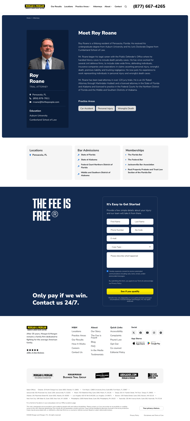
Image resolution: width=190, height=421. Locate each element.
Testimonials (97, 354)
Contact (118, 6)
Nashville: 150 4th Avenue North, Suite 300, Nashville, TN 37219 (140, 399)
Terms (140, 281)
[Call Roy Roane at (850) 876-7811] (41, 98)
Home (29, 18)
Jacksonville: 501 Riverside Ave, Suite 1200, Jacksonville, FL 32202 (48, 393)
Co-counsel (115, 348)
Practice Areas (83, 6)
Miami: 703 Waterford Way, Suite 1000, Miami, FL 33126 (92, 393)
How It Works (79, 344)
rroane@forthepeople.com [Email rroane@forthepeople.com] (46, 102)
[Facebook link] (140, 332)
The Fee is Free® (96, 336)
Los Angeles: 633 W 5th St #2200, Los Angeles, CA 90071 (92, 396)
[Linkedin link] (160, 332)
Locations (68, 6)
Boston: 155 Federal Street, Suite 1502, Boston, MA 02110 (134, 396)
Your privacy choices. (151, 408)
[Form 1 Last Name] (142, 222)
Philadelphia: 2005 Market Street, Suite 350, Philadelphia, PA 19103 (93, 399)
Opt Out (114, 344)
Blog (93, 342)
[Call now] (149, 6)
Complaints (115, 335)
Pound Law (116, 340)
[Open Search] (125, 6)
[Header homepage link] (35, 6)
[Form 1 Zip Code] (142, 230)
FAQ (93, 346)
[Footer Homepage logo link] (45, 328)
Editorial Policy (117, 352)
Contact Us (77, 352)
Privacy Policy (116, 283)
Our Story (96, 331)
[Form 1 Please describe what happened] (130, 260)
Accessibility (116, 331)
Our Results (56, 6)
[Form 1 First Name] (118, 222)
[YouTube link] (147, 332)
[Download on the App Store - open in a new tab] (139, 343)
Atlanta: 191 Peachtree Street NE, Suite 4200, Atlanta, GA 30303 (48, 396)
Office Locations (66, 403)
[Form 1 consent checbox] (107, 271)
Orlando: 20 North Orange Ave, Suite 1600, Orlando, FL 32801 (58, 390)
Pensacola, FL (39, 94)
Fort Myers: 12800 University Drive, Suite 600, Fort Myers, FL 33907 (105, 390)
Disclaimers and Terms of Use (153, 415)
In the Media (97, 350)
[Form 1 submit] (130, 291)
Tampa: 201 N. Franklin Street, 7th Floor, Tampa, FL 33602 (134, 393)
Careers (75, 348)
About (108, 6)
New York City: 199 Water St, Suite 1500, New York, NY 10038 (47, 399)
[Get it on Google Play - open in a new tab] (154, 343)
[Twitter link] (134, 332)
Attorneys (97, 6)
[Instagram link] (154, 332)
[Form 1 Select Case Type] (130, 247)
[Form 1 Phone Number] (118, 230)
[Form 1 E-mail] (130, 238)
